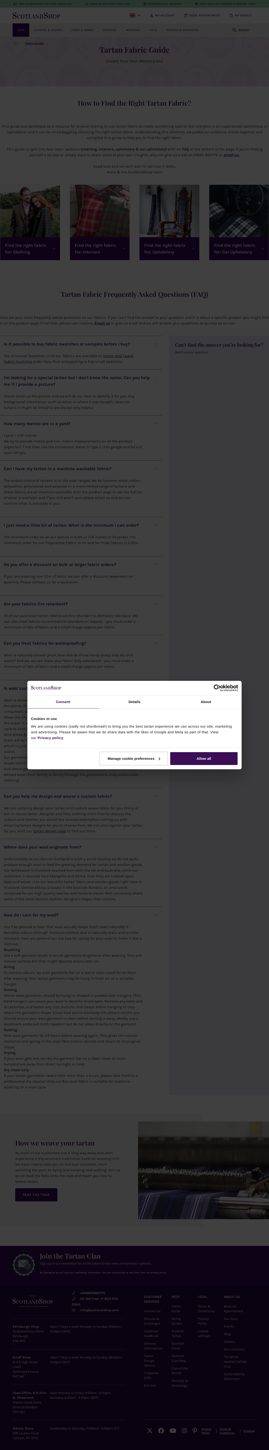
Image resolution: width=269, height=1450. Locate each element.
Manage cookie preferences (134, 758)
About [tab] (206, 702)
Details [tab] (134, 702)
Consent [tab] (63, 702)
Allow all (204, 758)
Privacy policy (50, 737)
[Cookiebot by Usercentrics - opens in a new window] (217, 688)
